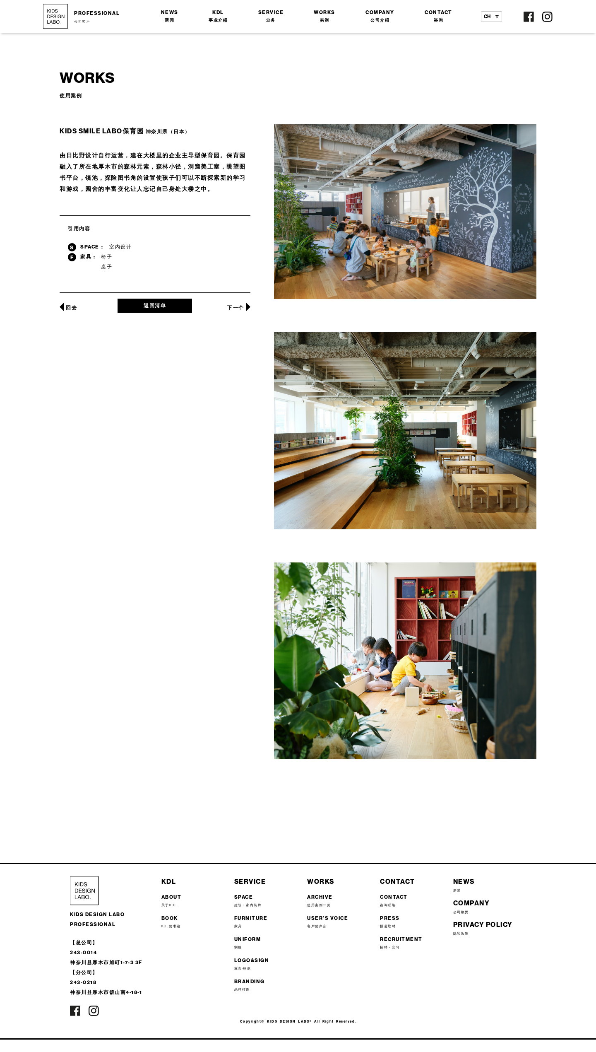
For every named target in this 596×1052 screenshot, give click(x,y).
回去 (71, 307)
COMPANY (379, 16)
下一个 (235, 307)
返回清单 (155, 305)
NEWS (169, 16)
